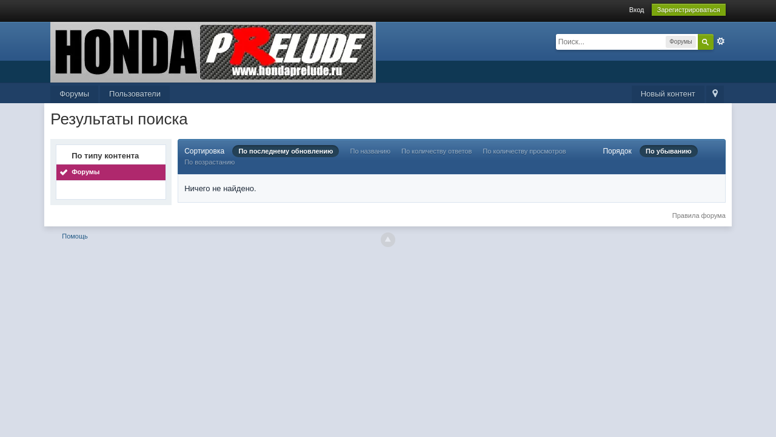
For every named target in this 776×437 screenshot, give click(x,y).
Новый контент (668, 93)
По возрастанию (209, 162)
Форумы (74, 93)
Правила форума (699, 215)
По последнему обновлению (285, 151)
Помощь (75, 236)
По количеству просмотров (524, 151)
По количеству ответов (436, 151)
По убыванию (669, 151)
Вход (636, 9)
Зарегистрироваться (688, 9)
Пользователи (135, 93)
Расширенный (721, 41)
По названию (370, 151)
